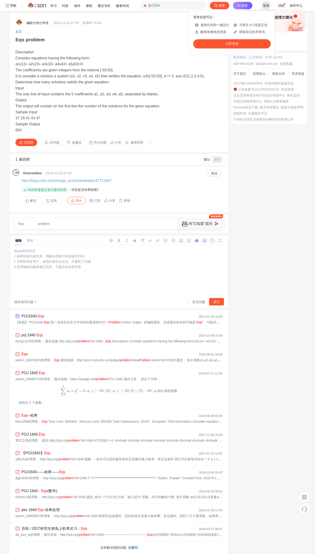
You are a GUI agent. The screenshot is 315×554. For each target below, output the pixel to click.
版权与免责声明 (292, 107)
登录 (266, 5)
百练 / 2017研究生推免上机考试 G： (54, 528)
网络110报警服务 (276, 101)
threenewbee (32, 173)
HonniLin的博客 (26, 497)
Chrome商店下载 (245, 107)
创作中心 (296, 5)
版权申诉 (239, 113)
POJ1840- (33, 316)
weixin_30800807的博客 (32, 516)
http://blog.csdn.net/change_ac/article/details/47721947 (66, 181)
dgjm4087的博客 (27, 478)
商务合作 (278, 73)
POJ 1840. (33, 434)
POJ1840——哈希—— (43, 472)
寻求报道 (297, 73)
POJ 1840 (33, 373)
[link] (18, 31)
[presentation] (119, 391)
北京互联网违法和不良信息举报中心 (259, 95)
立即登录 (232, 43)
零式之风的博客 (26, 440)
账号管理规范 (269, 107)
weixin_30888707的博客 (32, 379)
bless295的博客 (26, 421)
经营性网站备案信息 (279, 83)
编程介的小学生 (37, 23)
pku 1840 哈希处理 (40, 510)
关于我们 (239, 73)
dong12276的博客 (28, 341)
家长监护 (293, 95)
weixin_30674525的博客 (32, 360)
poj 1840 (32, 335)
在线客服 (286, 64)
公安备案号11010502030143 (258, 89)
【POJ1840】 (36, 453)
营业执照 (287, 89)
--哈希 (29, 415)
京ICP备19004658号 (248, 83)
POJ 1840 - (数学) (39, 491)
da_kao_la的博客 (27, 534)
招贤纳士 (259, 73)
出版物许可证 (257, 113)
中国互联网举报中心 (247, 101)
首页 (18, 31)
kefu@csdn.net (266, 64)
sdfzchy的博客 (25, 459)
